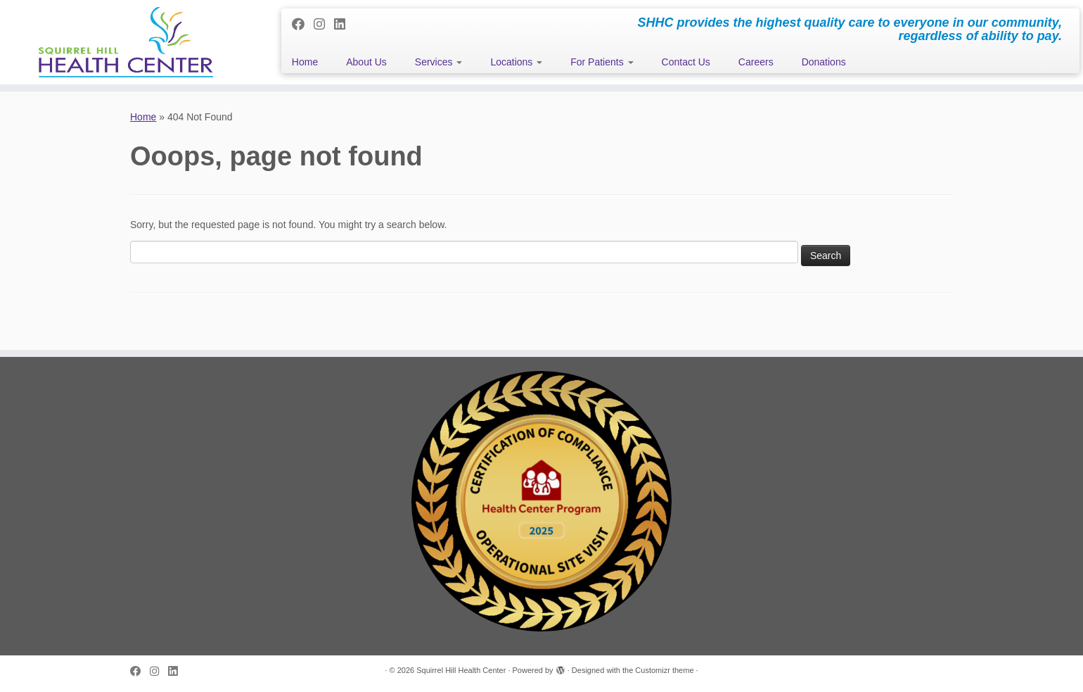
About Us (366, 62)
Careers (756, 62)
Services (439, 62)
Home (305, 62)
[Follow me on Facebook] (303, 25)
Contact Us (686, 62)
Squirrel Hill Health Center (461, 670)
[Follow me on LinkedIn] (344, 25)
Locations (516, 62)
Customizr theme (664, 670)
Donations (824, 62)
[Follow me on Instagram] (324, 25)
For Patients (601, 62)
